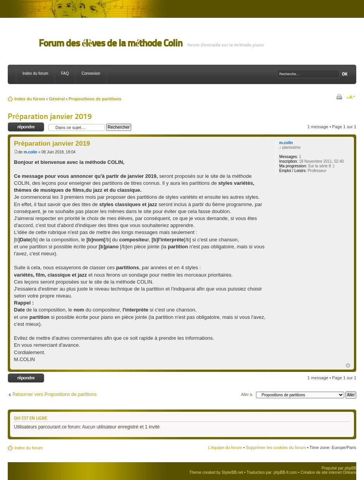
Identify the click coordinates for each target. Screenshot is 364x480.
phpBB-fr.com (285, 472)
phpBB (350, 468)
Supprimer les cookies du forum (276, 447)
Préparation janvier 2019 (50, 116)
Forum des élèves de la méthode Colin (110, 43)
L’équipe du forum (225, 447)
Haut (348, 365)
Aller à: (247, 394)
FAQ (65, 73)
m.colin (30, 152)
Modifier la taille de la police (350, 97)
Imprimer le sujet (339, 97)
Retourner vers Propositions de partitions (54, 394)
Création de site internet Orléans (328, 472)
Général (57, 98)
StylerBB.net (232, 472)
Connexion (91, 73)
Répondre (26, 127)
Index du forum (35, 73)
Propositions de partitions (95, 98)
